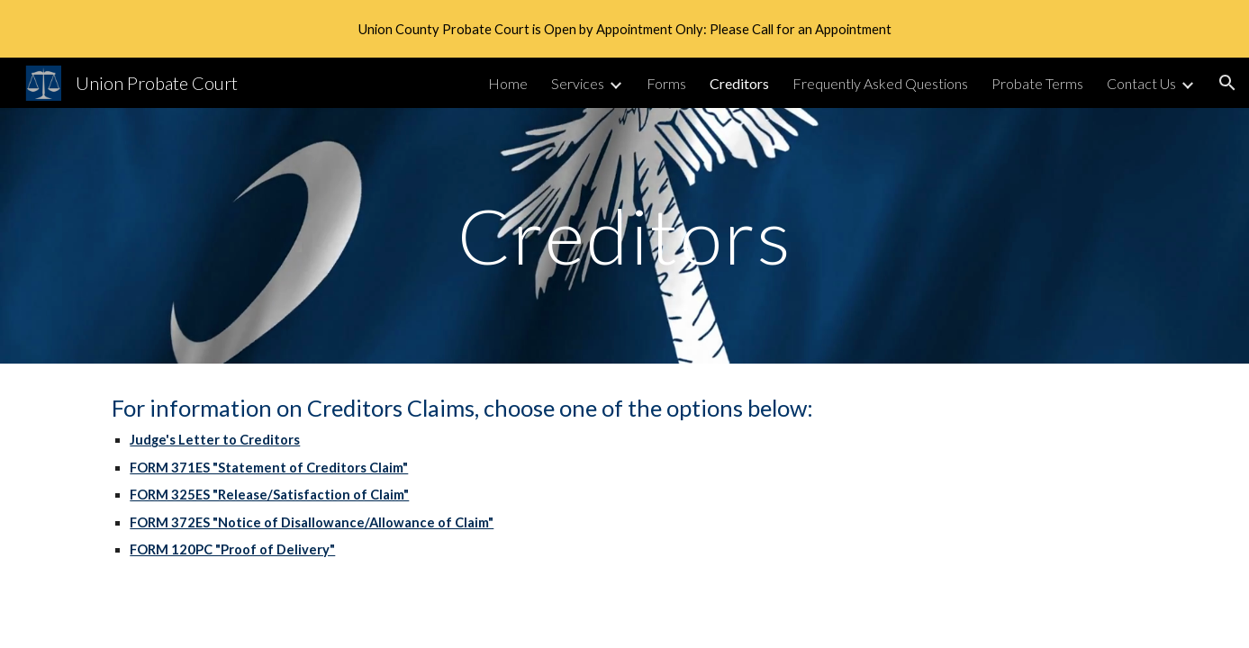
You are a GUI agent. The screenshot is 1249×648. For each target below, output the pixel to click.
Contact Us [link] (1141, 83)
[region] (624, 29)
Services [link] (577, 83)
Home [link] (508, 83)
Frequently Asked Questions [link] (880, 83)
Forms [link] (666, 83)
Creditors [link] (739, 83)
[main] (624, 235)
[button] (1227, 82)
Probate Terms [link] (1037, 83)
